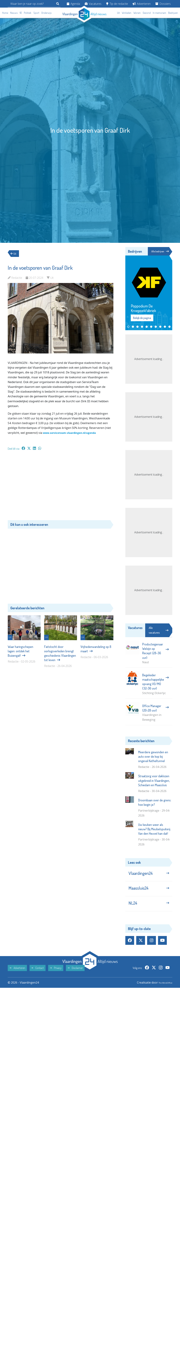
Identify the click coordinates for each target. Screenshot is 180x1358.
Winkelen (126, 12)
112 (21, 12)
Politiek (27, 12)
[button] (128, 327)
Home (5, 12)
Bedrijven (173, 12)
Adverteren (142, 4)
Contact (37, 976)
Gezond (147, 12)
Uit (118, 12)
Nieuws (14, 12)
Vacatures (93, 4)
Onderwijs (46, 12)
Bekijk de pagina (142, 318)
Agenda (73, 4)
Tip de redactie (117, 4)
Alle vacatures (158, 631)
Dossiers (163, 4)
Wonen (137, 12)
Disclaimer (75, 976)
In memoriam (159, 12)
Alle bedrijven (158, 251)
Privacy (56, 976)
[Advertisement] (60, 487)
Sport (36, 12)
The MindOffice (162, 991)
